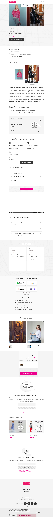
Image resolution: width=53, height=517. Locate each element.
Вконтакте (25, 503)
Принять (38, 512)
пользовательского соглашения (24, 411)
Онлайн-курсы (26, 489)
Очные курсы (27, 486)
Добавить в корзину (16, 39)
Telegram (32, 503)
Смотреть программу (13, 42)
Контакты (26, 494)
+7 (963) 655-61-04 (27, 497)
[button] (40, 74)
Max (35, 503)
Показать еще (26, 184)
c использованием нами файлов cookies (17, 513)
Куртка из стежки (16, 118)
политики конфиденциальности (24, 412)
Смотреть (16, 347)
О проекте (26, 491)
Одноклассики (28, 503)
